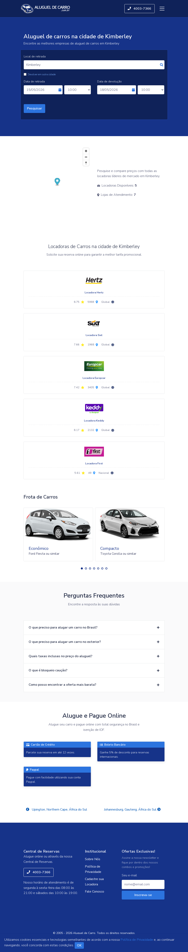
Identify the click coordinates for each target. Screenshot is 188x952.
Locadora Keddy (94, 420)
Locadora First (94, 463)
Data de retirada (34, 81)
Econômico (38, 548)
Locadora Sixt (94, 335)
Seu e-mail (129, 875)
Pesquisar (34, 108)
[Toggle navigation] (162, 9)
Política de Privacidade (93, 869)
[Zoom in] (86, 151)
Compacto (109, 548)
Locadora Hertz (94, 292)
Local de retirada (35, 56)
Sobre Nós (92, 859)
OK (79, 945)
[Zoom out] (86, 157)
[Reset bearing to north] (86, 163)
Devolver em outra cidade (42, 74)
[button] (82, 568)
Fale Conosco (94, 891)
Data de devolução (109, 81)
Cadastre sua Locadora (94, 882)
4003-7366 (139, 8)
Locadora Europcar (94, 378)
